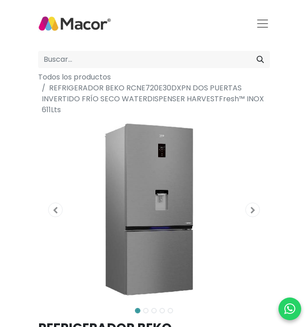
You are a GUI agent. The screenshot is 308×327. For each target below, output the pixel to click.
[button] (55, 209)
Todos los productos (74, 77)
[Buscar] (260, 59)
